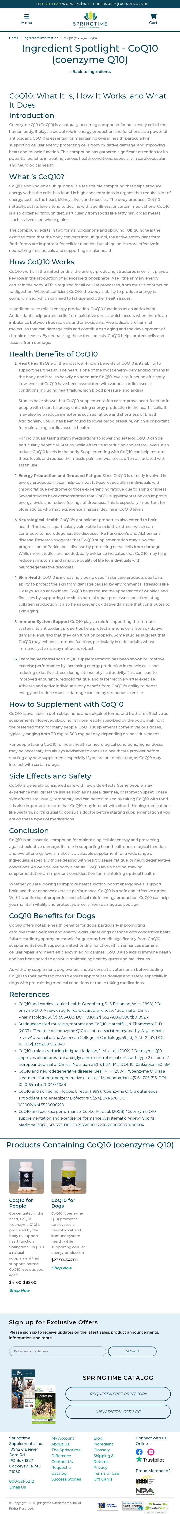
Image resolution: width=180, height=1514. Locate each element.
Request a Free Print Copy (118, 1394)
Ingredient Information (41, 38)
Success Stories (66, 1479)
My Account (62, 1438)
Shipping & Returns (104, 1459)
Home (13, 38)
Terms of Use (106, 1473)
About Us (60, 1444)
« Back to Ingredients (90, 71)
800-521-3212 (21, 1481)
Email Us (17, 1487)
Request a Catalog (61, 1470)
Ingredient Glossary (103, 1447)
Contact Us (62, 1461)
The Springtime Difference (66, 1453)
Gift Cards (103, 1479)
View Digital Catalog (118, 1411)
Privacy (100, 1467)
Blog (98, 1438)
